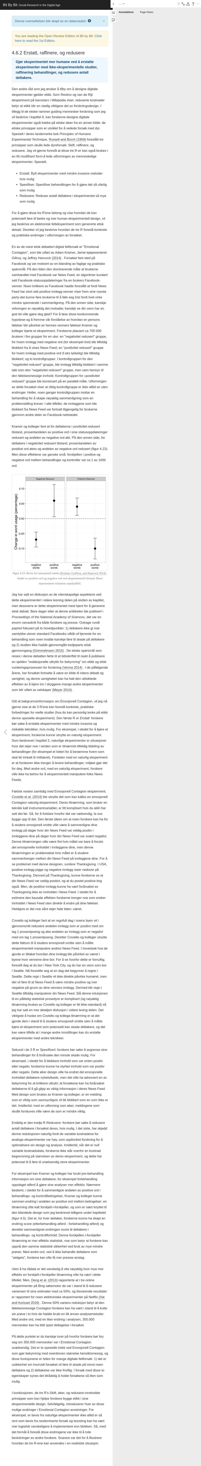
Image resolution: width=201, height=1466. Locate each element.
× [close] (104, 21)
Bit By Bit (31, 5)
